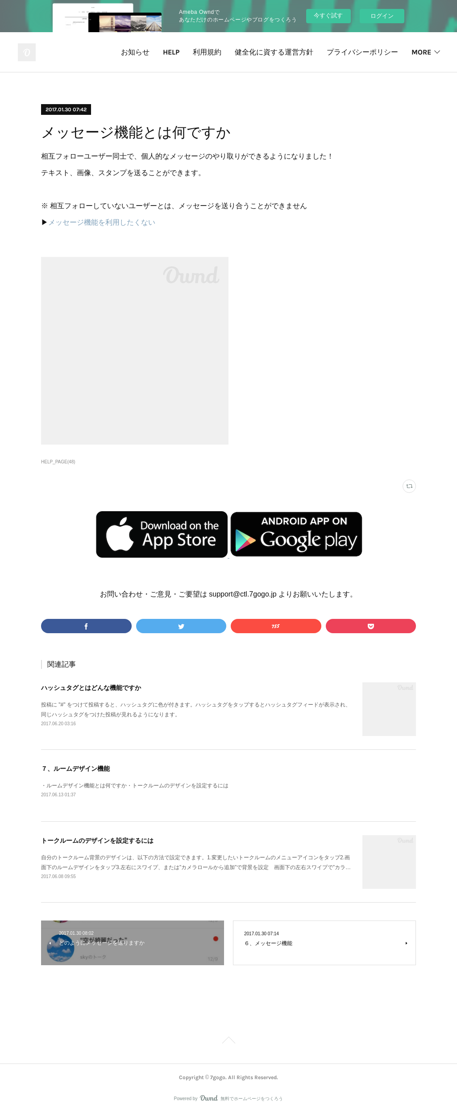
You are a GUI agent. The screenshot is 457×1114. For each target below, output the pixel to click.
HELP (171, 52)
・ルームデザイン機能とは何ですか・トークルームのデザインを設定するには (134, 785)
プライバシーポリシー (362, 52)
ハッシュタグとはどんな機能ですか (91, 687)
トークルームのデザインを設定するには (97, 840)
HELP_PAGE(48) (58, 461)
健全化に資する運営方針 (274, 52)
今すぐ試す (328, 15)
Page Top (228, 1042)
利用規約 (207, 52)
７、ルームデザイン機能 (75, 768)
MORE (421, 52)
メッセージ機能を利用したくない (101, 222)
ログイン (382, 16)
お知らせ (135, 52)
